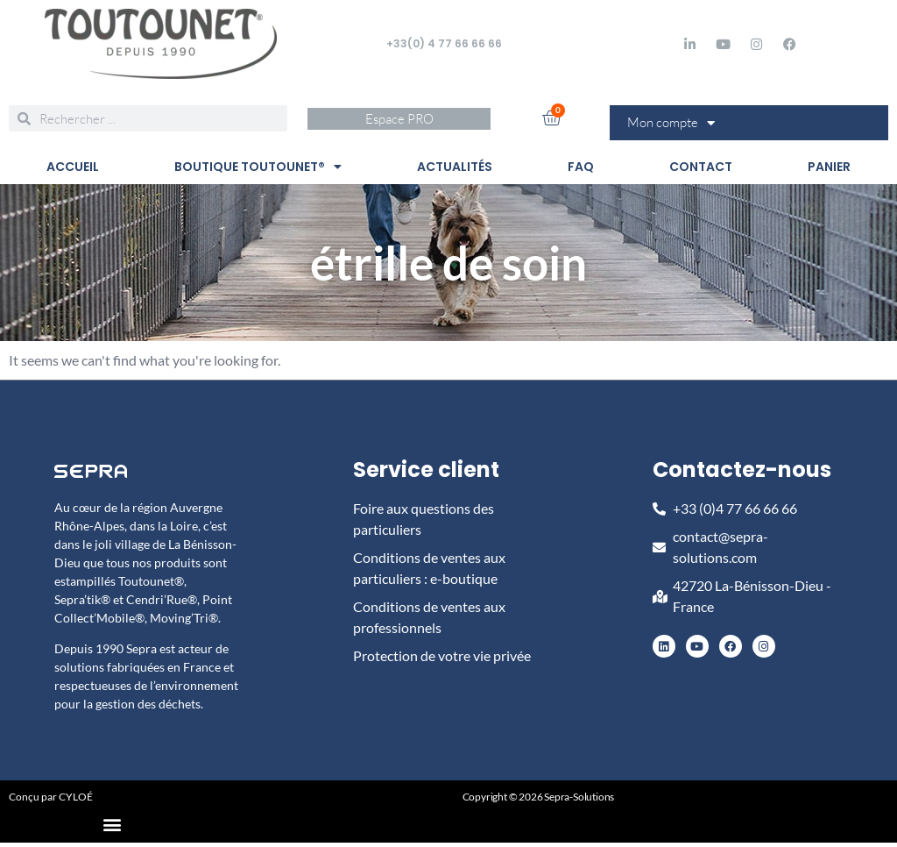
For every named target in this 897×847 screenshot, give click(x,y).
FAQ (581, 166)
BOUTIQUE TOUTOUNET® (258, 166)
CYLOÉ (76, 796)
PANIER (829, 166)
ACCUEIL (72, 166)
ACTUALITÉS (454, 166)
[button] (112, 823)
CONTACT (700, 166)
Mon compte (671, 123)
